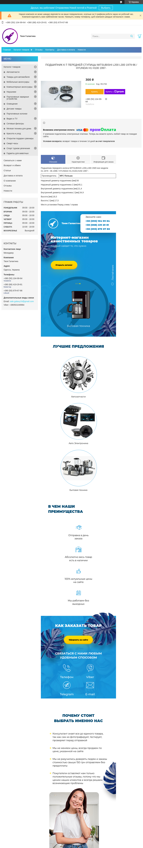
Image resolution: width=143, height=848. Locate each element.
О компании (10, 180)
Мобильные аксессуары (18, 82)
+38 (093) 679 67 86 (98, 229)
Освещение (12, 104)
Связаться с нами (13, 160)
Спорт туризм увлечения (18, 148)
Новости (82, 50)
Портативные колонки (17, 114)
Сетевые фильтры (15, 123)
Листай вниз (112, 274)
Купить (94, 91)
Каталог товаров (21, 50)
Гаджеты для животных (18, 153)
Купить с (115, 91)
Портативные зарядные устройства (18, 98)
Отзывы (38, 50)
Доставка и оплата (66, 50)
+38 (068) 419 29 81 (97, 225)
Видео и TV (12, 118)
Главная (7, 50)
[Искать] (131, 36)
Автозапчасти (13, 72)
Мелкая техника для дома (19, 128)
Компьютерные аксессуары (19, 87)
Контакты (50, 50)
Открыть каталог (64, 265)
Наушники (11, 92)
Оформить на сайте (78, 640)
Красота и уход (14, 133)
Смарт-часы (12, 143)
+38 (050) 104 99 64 (98, 221)
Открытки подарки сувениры (20, 138)
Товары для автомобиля (18, 77)
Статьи (7, 170)
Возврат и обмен (12, 165)
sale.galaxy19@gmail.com (22, 301)
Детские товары (14, 109)
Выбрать (105, 8)
